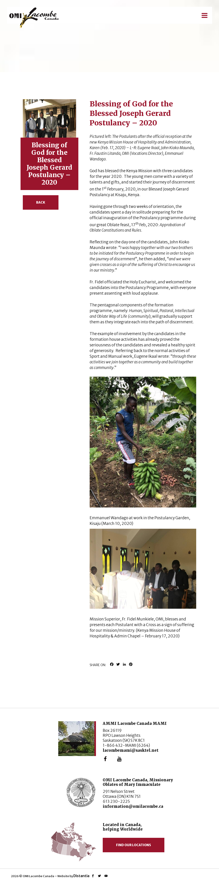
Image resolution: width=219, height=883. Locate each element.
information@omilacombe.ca (133, 806)
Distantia (81, 876)
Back (40, 202)
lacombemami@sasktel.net (130, 750)
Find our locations (133, 845)
